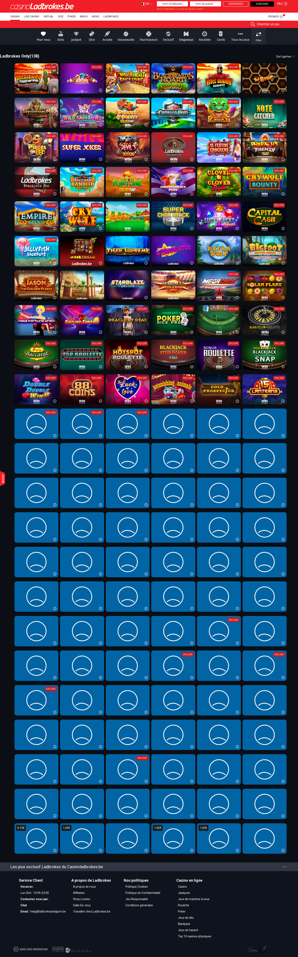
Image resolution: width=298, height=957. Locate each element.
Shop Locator (81, 899)
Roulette (183, 905)
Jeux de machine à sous (193, 899)
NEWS (95, 16)
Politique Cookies (136, 886)
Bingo (84, 16)
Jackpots (184, 892)
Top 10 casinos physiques (194, 936)
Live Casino (31, 16)
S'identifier (235, 3)
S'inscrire (262, 3)
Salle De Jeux (82, 905)
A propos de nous (84, 886)
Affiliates (79, 892)
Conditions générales (139, 905)
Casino (15, 16)
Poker (72, 16)
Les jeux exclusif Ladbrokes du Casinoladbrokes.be (148, 866)
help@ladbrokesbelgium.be (48, 911)
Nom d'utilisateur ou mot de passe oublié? (180, 9)
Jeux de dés (186, 917)
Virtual (48, 16)
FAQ (282, 3)
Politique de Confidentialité (142, 892)
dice (61, 16)
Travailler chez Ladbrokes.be (91, 911)
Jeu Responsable (136, 899)
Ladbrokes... (111, 16)
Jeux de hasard (188, 930)
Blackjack (184, 924)
